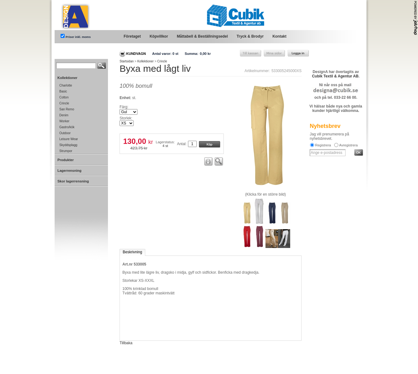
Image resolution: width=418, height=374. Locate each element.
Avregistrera (348, 145)
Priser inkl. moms (78, 37)
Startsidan (127, 61)
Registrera (323, 145)
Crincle (162, 61)
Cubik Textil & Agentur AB (335, 76)
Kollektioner (145, 61)
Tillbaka (126, 343)
